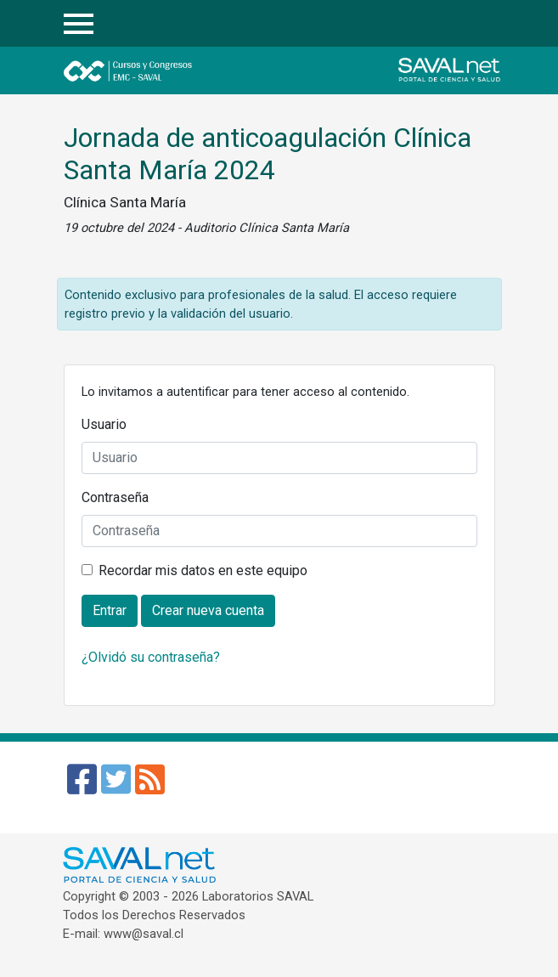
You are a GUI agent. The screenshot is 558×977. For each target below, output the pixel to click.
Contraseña (115, 497)
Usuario (104, 424)
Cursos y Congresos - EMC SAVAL (176, 71)
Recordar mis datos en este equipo (203, 570)
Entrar (483, 24)
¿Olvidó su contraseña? (151, 657)
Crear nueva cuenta (208, 610)
